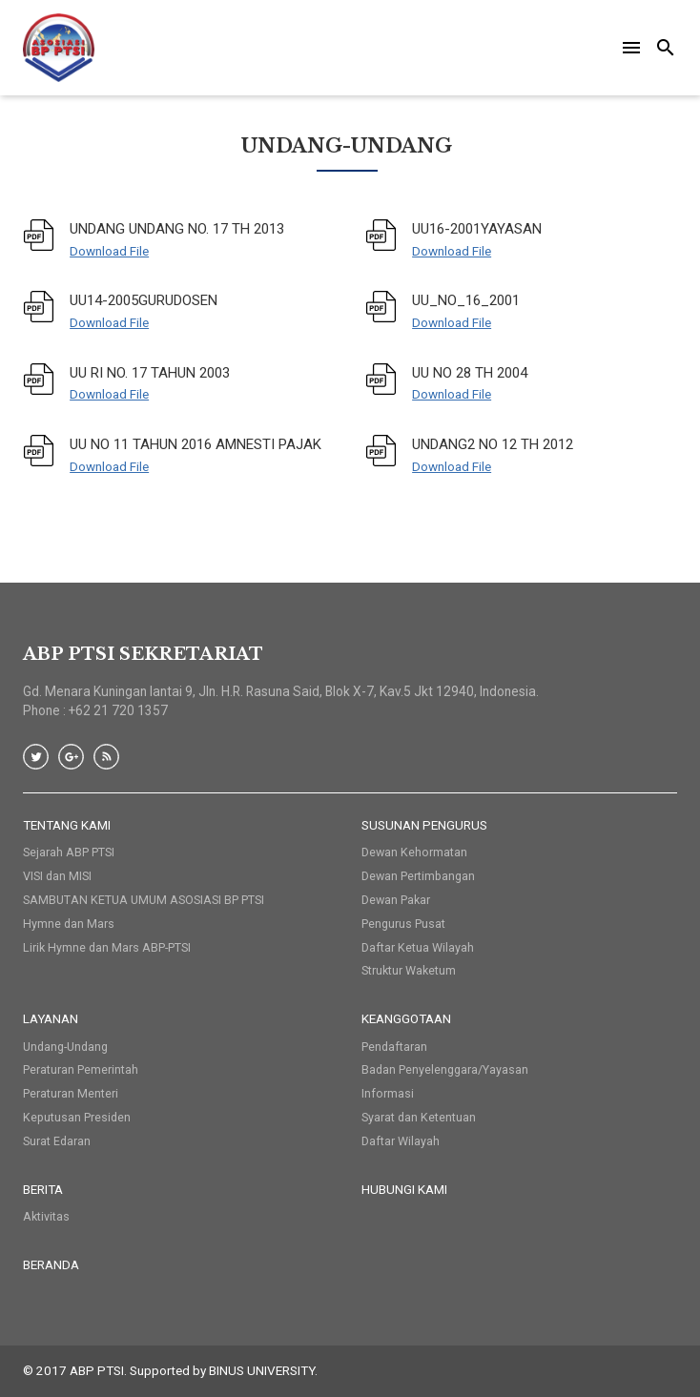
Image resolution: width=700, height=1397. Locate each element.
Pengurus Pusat (403, 923)
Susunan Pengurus (424, 824)
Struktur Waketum (408, 970)
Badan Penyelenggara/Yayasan (444, 1069)
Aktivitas (46, 1216)
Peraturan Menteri (70, 1093)
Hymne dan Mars (68, 923)
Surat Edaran (57, 1141)
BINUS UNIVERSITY (262, 1370)
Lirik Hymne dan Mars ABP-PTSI (107, 947)
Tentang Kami (67, 824)
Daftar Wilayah (400, 1141)
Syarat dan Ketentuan (418, 1117)
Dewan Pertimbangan (418, 876)
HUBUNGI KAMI (404, 1189)
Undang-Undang (65, 1046)
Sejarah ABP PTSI (68, 852)
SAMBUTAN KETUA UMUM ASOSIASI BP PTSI (143, 900)
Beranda (51, 1264)
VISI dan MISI (57, 876)
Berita (43, 1189)
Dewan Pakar (395, 900)
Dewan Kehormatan (414, 852)
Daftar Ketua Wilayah (417, 947)
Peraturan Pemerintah (80, 1069)
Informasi (387, 1093)
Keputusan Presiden (77, 1117)
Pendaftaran (394, 1046)
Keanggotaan (406, 1018)
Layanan (50, 1018)
